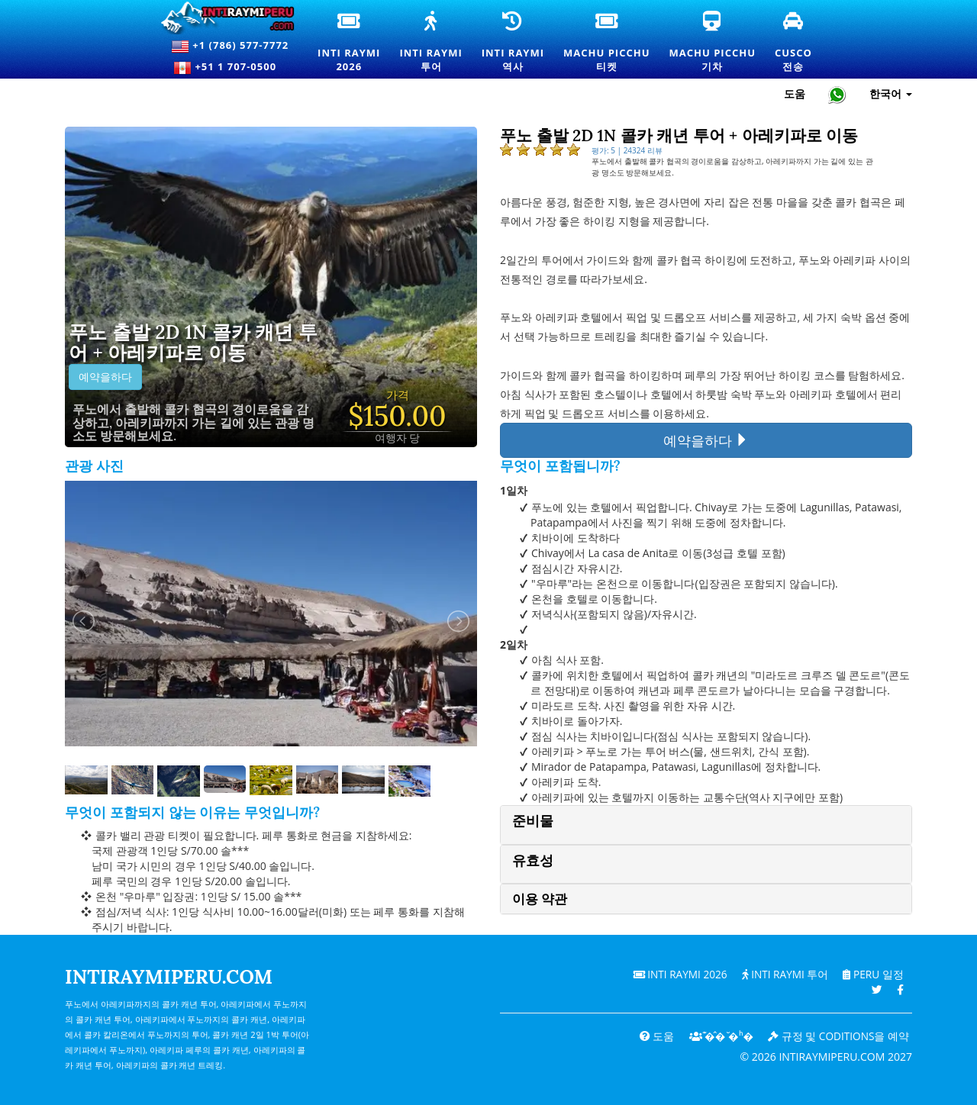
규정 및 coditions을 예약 (837, 1036)
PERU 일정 (872, 974)
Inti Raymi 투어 (782, 974)
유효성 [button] (532, 860)
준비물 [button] (532, 821)
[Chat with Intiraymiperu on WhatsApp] (837, 94)
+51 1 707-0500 (229, 68)
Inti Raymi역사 (513, 43)
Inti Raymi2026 (351, 43)
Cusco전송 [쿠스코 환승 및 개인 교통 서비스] (794, 43)
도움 (652, 1036)
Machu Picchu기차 (712, 43)
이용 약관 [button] (539, 899)
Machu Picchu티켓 (606, 43)
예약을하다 (105, 377)
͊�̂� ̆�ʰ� (718, 1036)
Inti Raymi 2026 (675, 974)
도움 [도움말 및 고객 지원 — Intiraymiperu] (794, 93)
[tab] (706, 824)
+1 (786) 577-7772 (230, 46)
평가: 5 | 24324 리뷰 (627, 150)
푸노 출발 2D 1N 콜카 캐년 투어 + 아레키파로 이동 (193, 343)
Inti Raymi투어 (430, 43)
